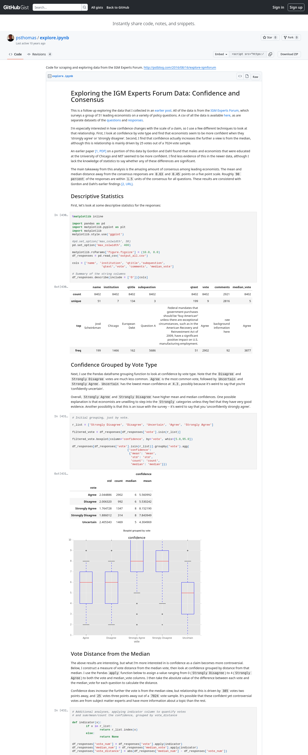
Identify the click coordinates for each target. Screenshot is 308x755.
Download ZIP (289, 54)
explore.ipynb (54, 38)
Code (15, 54)
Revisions (39, 54)
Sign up (296, 7)
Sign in (278, 7)
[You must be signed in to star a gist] (270, 37)
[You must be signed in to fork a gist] (291, 37)
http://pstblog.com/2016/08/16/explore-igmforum (180, 67)
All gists (97, 7)
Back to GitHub (118, 7)
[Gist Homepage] (16, 7)
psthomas (26, 38)
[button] (270, 54)
